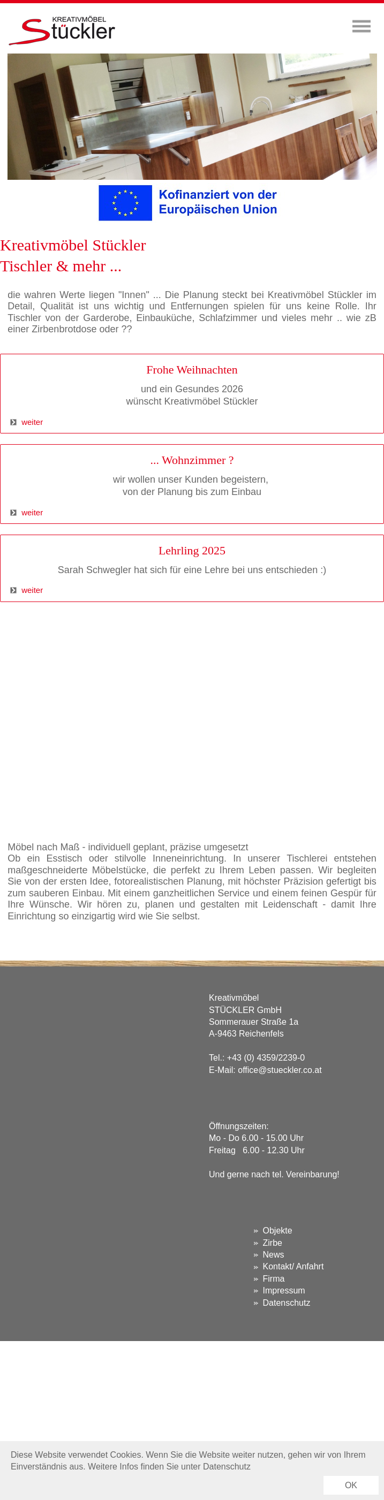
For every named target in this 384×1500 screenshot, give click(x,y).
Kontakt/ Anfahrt (293, 1266)
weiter (22, 422)
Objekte (277, 1230)
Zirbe (272, 1242)
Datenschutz (287, 1302)
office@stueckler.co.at (279, 1070)
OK (351, 1485)
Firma (274, 1278)
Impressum (284, 1290)
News (273, 1254)
